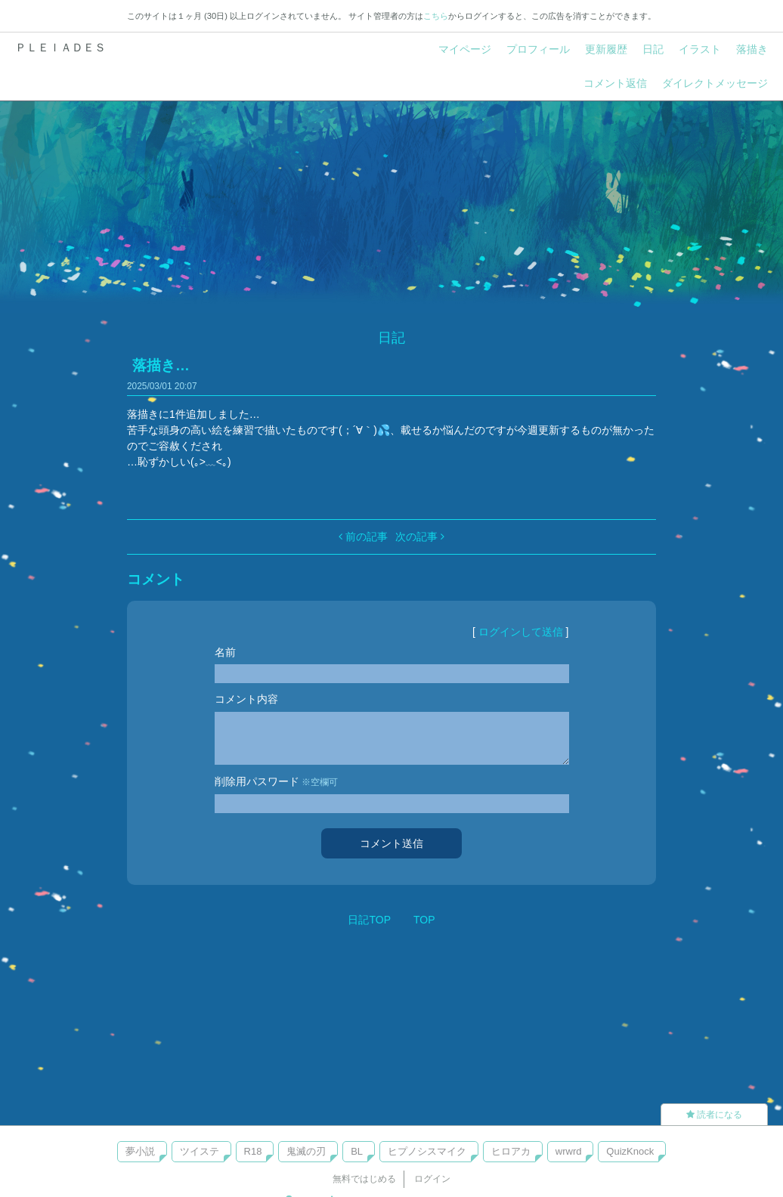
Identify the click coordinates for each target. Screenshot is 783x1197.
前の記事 (363, 536)
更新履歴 (606, 49)
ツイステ (199, 1151)
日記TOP (369, 920)
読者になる (714, 1114)
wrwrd (569, 1151)
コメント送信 (391, 843)
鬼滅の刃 (306, 1151)
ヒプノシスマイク (427, 1151)
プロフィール (538, 49)
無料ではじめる (364, 1179)
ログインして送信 (520, 632)
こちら (435, 15)
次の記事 (419, 536)
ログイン (432, 1179)
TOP (424, 920)
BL (357, 1151)
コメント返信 (615, 83)
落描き (752, 49)
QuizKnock (630, 1151)
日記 (653, 49)
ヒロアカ (511, 1151)
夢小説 (140, 1151)
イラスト (700, 49)
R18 (253, 1151)
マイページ (464, 49)
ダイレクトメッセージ (715, 83)
